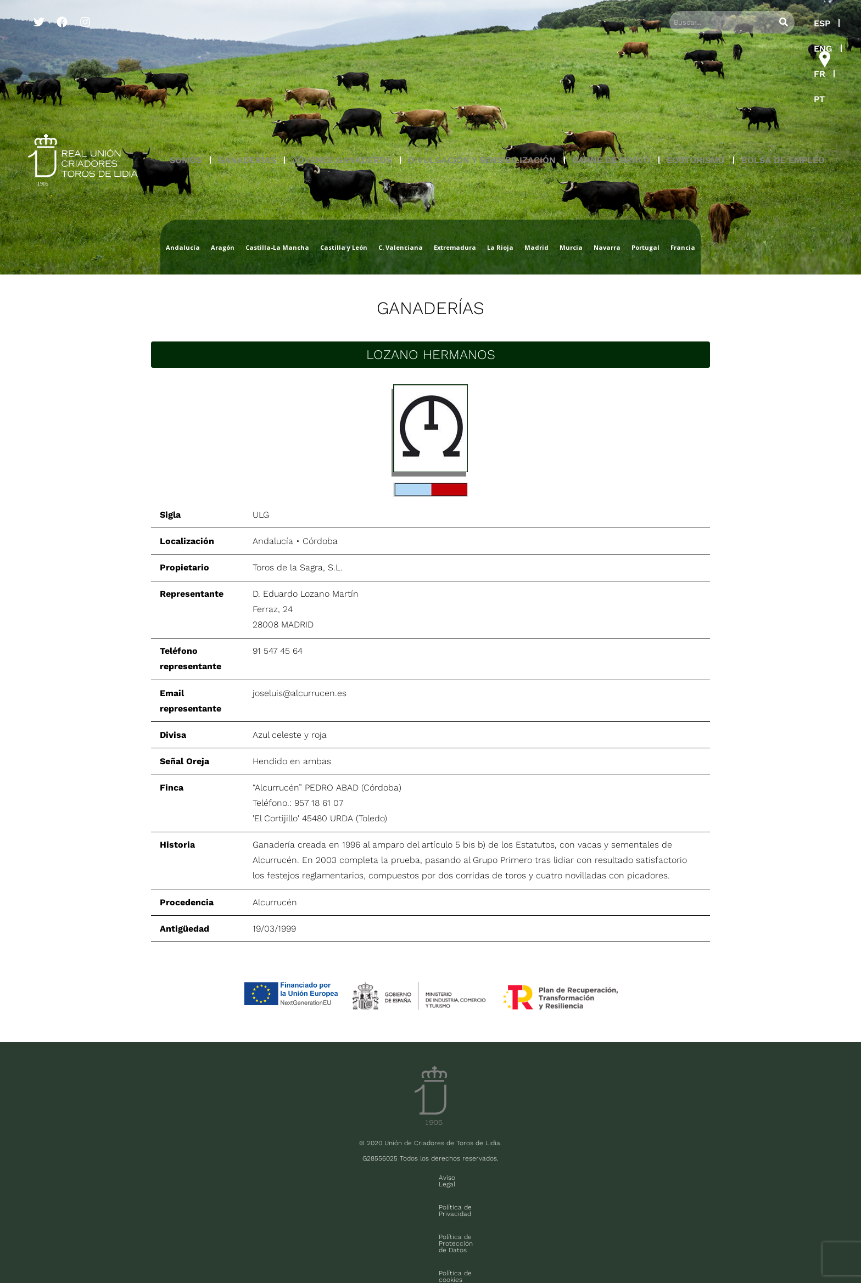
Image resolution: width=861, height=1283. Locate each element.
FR (764, 23)
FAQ (162, 1248)
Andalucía (273, 541)
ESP (698, 23)
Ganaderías (430, 308)
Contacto (593, 1177)
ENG (732, 23)
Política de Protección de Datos (438, 1177)
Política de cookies (533, 1177)
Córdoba (320, 541)
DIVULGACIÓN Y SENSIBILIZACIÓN (482, 84)
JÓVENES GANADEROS (342, 84)
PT (791, 23)
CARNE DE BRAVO (611, 84)
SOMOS (186, 84)
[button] (185, 84)
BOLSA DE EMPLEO (783, 84)
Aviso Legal (270, 1177)
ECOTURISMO (696, 84)
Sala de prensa (123, 1248)
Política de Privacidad (338, 1177)
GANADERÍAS (247, 84)
